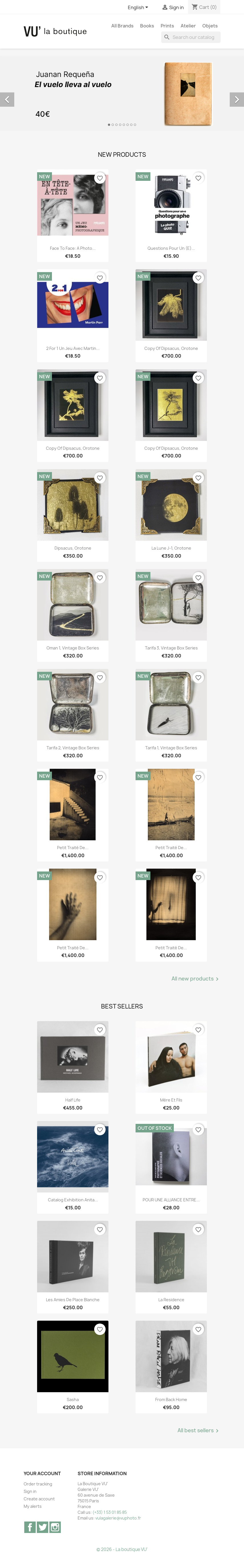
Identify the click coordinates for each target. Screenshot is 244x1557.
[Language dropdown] (139, 7)
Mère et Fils (171, 1100)
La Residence (171, 1299)
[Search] (191, 37)
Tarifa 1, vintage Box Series (171, 747)
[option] (122, 93)
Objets (210, 26)
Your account (42, 1473)
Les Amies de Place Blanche (73, 1299)
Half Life (72, 1100)
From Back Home (171, 1399)
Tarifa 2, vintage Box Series (73, 747)
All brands (122, 26)
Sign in (30, 1491)
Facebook (30, 1527)
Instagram (55, 1527)
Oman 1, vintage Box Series (73, 648)
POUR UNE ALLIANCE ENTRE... (171, 1200)
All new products (196, 979)
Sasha (73, 1399)
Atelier (188, 26)
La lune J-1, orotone (171, 548)
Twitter (42, 1527)
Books (147, 26)
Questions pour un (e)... (171, 248)
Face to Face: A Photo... (73, 248)
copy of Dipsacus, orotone (171, 348)
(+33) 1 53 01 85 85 (109, 1512)
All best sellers (199, 1430)
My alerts (33, 1506)
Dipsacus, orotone (73, 548)
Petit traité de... (72, 847)
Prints (167, 26)
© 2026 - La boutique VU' (122, 1549)
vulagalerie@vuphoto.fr (118, 1518)
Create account (39, 1498)
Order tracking (38, 1484)
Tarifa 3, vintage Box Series (171, 648)
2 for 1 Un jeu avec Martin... (73, 348)
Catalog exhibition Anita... (73, 1200)
